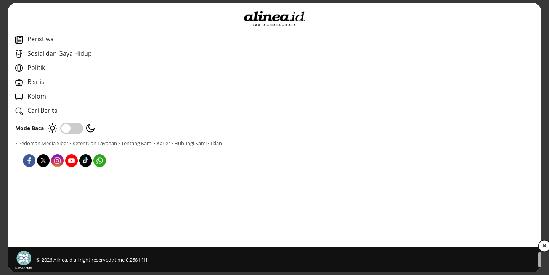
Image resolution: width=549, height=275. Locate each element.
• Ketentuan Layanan (93, 143)
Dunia (192, 153)
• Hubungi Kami (86, 150)
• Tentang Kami (32, 150)
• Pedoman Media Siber (41, 143)
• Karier (59, 150)
